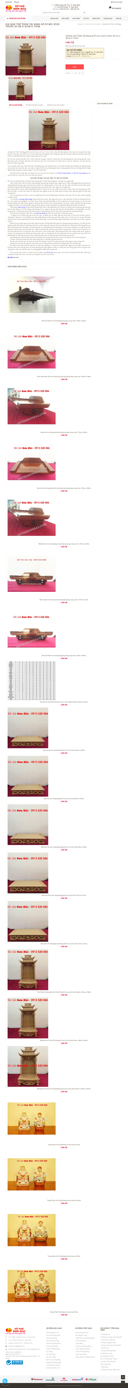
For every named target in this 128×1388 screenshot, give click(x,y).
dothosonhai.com (20, 1349)
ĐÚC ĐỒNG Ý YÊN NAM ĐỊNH (109, 1329)
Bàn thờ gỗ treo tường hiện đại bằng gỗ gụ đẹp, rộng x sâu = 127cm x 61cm (64, 600)
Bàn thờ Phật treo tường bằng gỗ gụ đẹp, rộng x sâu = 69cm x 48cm (64, 655)
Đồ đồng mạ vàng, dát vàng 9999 (111, 1337)
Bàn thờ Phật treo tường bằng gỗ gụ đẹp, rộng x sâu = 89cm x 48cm (64, 321)
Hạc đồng (49, 1351)
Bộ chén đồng (50, 1354)
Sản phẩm (76, 18)
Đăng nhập (9, 2)
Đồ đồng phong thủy (107, 1356)
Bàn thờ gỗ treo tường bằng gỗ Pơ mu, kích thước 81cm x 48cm (64, 750)
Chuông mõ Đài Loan (53, 1368)
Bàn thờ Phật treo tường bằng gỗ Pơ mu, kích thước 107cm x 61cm (64, 895)
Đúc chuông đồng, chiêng (108, 1359)
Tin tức (86, 18)
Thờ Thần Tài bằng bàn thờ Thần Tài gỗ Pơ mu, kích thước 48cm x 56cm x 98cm (64, 992)
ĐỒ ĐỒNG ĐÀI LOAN (54, 1328)
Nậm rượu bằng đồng (53, 1360)
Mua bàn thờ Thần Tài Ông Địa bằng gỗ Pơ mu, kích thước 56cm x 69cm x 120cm (64, 1089)
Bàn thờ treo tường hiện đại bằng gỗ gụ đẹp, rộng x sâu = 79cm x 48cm (64, 432)
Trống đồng (104, 1367)
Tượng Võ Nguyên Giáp (108, 1342)
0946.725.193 (28, 1343)
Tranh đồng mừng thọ (83, 1349)
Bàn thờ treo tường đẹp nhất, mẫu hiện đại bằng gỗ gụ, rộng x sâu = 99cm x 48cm (64, 488)
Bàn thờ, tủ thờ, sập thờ (93, 24)
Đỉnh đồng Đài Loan (52, 1332)
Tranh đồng (79, 1343)
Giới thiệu (65, 18)
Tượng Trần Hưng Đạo (107, 1340)
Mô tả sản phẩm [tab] (15, 105)
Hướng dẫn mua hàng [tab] (34, 105)
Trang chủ (54, 18)
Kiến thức (96, 18)
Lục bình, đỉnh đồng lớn (108, 1361)
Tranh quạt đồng (81, 1354)
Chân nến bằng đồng (53, 1349)
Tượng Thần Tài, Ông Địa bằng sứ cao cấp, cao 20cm (64, 1200)
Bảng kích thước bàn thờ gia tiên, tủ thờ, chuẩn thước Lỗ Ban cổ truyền (64, 702)
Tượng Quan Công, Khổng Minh (110, 1345)
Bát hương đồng (51, 1338)
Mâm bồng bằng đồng (53, 1343)
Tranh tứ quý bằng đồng (83, 1346)
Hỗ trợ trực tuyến (116, 2)
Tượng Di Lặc (104, 1348)
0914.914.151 (18, 1343)
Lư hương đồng (81, 1341)
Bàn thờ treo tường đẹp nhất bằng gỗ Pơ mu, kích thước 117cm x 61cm (64, 944)
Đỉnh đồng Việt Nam (82, 1332)
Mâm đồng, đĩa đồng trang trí (85, 1357)
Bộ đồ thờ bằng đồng (53, 1335)
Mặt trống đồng (105, 1364)
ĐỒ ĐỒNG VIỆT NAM (84, 1328)
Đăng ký (16, 2)
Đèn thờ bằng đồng (52, 1341)
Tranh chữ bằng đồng (82, 1351)
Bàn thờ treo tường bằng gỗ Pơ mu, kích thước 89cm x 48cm (64, 799)
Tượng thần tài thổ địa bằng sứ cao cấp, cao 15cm (64, 1145)
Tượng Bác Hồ (105, 1334)
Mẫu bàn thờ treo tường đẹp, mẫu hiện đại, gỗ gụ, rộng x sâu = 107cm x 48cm (64, 544)
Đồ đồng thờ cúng (81, 1335)
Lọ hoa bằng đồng (52, 1346)
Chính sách (108, 18)
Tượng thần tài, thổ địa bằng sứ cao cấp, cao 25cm (64, 1256)
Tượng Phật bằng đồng (108, 1351)
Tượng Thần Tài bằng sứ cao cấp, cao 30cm (64, 1312)
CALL (74, 67)
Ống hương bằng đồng (53, 1362)
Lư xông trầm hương (53, 1365)
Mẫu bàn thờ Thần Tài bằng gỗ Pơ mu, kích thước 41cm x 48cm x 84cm (64, 1040)
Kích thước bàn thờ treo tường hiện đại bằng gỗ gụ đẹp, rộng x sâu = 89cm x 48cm (64, 376)
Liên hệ (118, 18)
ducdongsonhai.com (33, 1349)
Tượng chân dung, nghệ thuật (110, 1370)
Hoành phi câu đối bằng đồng (85, 1338)
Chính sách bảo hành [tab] (55, 105)
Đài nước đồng (51, 1357)
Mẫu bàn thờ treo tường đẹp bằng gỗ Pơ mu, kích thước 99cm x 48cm (64, 847)
